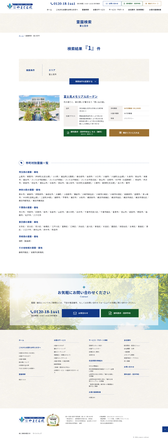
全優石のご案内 (94, 352)
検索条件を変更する (84, 81)
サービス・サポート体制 (98, 340)
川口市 (98, 176)
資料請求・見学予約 (132, 3)
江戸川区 (55, 226)
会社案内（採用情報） (136, 9)
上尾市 (22, 176)
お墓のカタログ (59, 345)
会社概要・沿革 (129, 349)
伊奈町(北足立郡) (42, 176)
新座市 (26, 182)
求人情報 (127, 361)
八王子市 (27, 229)
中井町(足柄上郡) (30, 197)
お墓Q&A (92, 397)
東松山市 (43, 182)
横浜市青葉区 (103, 197)
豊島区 (141, 226)
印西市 (38, 212)
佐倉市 (53, 212)
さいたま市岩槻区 (39, 179)
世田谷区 (123, 226)
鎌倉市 (77, 194)
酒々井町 (70, 212)
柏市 (45, 212)
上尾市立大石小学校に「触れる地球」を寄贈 (101, 375)
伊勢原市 (39, 194)
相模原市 (128, 194)
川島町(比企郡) (117, 176)
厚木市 (22, 194)
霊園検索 (85, 9)
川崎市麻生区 (88, 194)
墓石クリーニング (60, 349)
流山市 (124, 212)
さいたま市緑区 (72, 179)
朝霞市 (30, 176)
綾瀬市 (30, 194)
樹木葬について (24, 362)
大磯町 (58, 194)
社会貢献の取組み (95, 360)
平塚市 (65, 197)
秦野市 (57, 197)
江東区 (73, 226)
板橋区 (46, 226)
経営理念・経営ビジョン (132, 345)
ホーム (49, 9)
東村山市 (37, 229)
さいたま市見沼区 (88, 179)
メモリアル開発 (129, 355)
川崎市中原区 (116, 194)
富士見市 (70, 182)
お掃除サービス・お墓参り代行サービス (66, 371)
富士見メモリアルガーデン (81, 96)
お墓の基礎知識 (155, 9)
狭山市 (102, 179)
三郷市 (97, 182)
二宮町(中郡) (46, 197)
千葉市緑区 (105, 212)
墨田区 (114, 226)
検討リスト (152, 3)
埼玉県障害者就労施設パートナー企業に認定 (101, 370)
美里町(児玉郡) (108, 182)
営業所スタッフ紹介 (95, 345)
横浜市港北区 (141, 197)
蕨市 (128, 182)
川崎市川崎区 (102, 194)
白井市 (79, 212)
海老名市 (49, 194)
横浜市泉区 (128, 197)
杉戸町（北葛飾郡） (124, 179)
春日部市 (80, 176)
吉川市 (120, 182)
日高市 (53, 182)
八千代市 (37, 215)
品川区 (89, 226)
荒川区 (38, 226)
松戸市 (28, 215)
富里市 (115, 212)
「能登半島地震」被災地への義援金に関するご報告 (101, 385)
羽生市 (34, 182)
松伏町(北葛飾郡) (83, 182)
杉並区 (106, 226)
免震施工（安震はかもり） (63, 355)
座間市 (137, 194)
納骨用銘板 (57, 364)
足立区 (30, 226)
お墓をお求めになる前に (27, 353)
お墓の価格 (22, 359)
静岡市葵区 (23, 252)
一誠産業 (127, 352)
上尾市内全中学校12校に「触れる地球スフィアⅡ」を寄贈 (101, 380)
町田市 (54, 229)
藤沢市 (74, 197)
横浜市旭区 (116, 197)
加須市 (89, 176)
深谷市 (61, 182)
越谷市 (26, 179)
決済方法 (92, 355)
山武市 (61, 212)
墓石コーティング (59, 352)
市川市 (22, 212)
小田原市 (68, 194)
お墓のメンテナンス (60, 358)
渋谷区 (81, 226)
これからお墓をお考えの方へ (67, 9)
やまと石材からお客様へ (27, 368)
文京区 (22, 226)
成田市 (132, 212)
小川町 (56, 176)
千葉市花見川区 (91, 212)
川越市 (106, 176)
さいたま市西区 (56, 179)
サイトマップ (37, 433)
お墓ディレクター (94, 349)
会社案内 (127, 340)
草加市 (138, 179)
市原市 (30, 212)
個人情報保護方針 (25, 433)
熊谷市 (138, 176)
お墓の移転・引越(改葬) (62, 361)
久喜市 (130, 176)
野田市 (140, 212)
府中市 (46, 229)
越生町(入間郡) (67, 176)
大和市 (82, 197)
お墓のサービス (99, 9)
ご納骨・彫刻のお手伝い (62, 367)
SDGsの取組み (93, 366)
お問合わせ (80, 313)
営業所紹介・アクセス (131, 358)
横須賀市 (91, 197)
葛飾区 (65, 226)
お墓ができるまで (25, 356)
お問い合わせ (112, 3)
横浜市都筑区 (24, 200)
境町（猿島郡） (25, 241)
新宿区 (98, 226)
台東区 (132, 226)
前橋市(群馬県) (37, 252)
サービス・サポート (116, 9)
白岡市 (110, 179)
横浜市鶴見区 (38, 200)
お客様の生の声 (24, 365)
